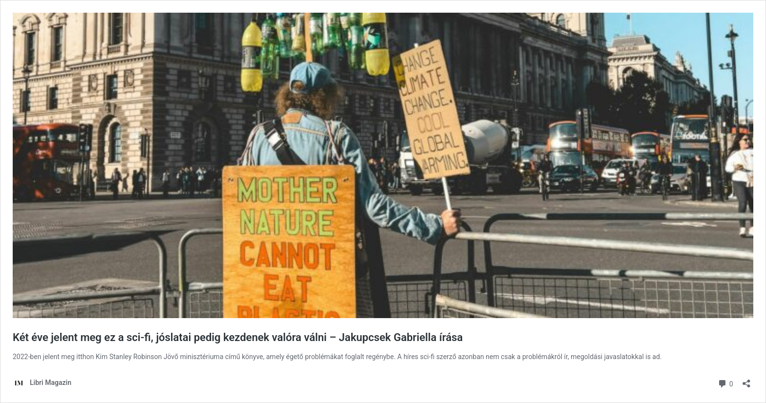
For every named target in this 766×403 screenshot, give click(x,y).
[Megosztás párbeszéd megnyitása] (746, 380)
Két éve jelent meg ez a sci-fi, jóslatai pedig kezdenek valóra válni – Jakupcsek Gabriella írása (238, 337)
